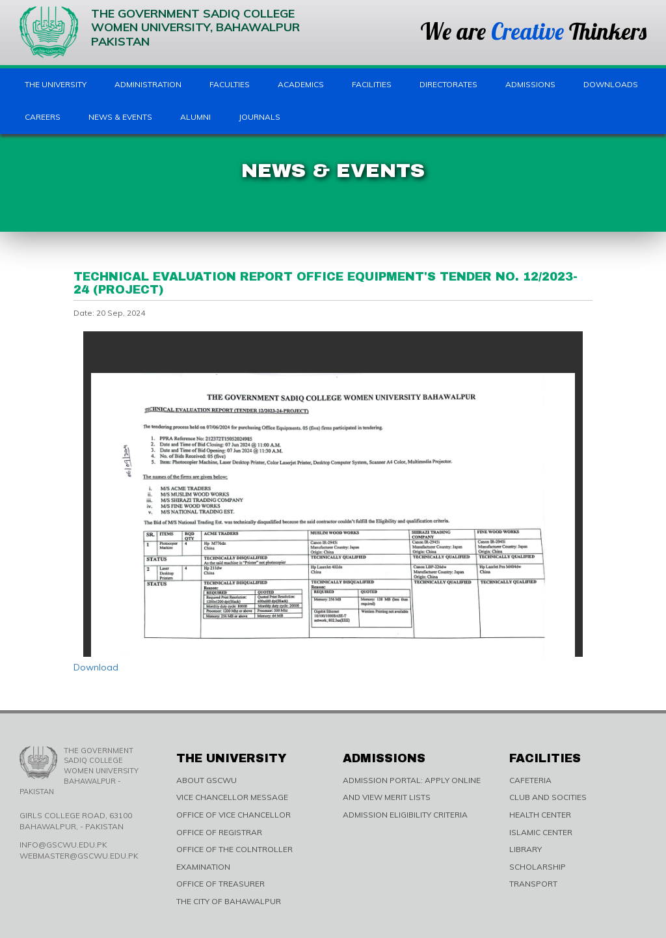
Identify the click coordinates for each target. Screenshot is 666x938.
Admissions (530, 84)
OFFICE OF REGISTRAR (219, 832)
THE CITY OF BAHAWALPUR (228, 901)
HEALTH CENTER (540, 815)
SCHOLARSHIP (537, 867)
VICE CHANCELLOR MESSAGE (232, 797)
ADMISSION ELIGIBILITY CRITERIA (405, 815)
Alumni (195, 117)
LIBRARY (525, 849)
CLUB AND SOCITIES (548, 797)
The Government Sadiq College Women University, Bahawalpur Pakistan (160, 32)
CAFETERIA (530, 780)
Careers (42, 117)
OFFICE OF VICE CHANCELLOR (233, 815)
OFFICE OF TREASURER (220, 884)
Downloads (610, 84)
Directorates (448, 84)
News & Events (120, 117)
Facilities (372, 84)
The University (56, 84)
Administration (147, 84)
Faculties (229, 84)
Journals (259, 117)
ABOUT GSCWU (206, 780)
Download (95, 667)
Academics (301, 84)
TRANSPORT (533, 884)
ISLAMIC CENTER (540, 832)
